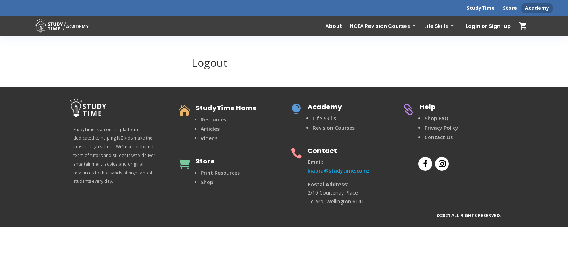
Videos (209, 138)
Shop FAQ (436, 118)
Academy (537, 7)
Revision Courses (334, 127)
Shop (207, 182)
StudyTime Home (226, 107)
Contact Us (439, 137)
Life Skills (436, 26)
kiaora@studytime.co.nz (339, 170)
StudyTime (481, 7)
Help (427, 106)
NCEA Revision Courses (380, 26)
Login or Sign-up (488, 26)
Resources (213, 119)
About (333, 26)
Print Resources (220, 172)
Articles (210, 128)
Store (510, 7)
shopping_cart (523, 26)
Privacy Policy (441, 127)
